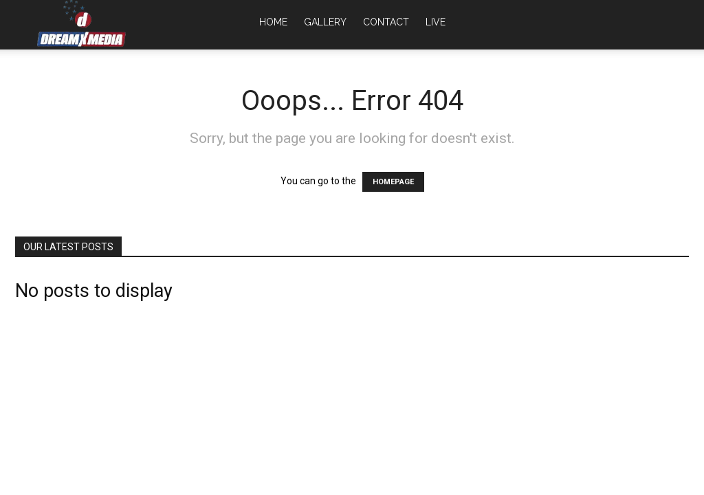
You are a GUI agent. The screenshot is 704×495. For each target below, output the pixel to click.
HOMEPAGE (393, 181)
